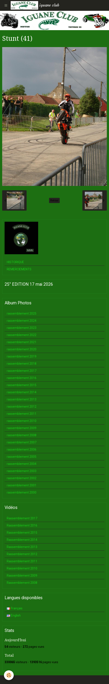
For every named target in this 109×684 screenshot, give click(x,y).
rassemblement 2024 (21, 320)
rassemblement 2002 (21, 478)
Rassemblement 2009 (22, 575)
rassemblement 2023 (21, 328)
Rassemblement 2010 (22, 568)
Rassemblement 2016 (22, 525)
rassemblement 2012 (21, 406)
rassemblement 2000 (21, 492)
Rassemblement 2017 (22, 518)
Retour (54, 200)
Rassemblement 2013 (22, 547)
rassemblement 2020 (21, 349)
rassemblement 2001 (21, 485)
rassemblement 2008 (21, 435)
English (14, 615)
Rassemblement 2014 (22, 539)
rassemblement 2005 (21, 456)
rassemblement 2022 (21, 335)
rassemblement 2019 (21, 356)
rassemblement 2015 (21, 385)
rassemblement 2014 (21, 392)
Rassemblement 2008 (22, 582)
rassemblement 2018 (21, 363)
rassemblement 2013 (21, 399)
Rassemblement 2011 (22, 561)
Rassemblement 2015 (22, 532)
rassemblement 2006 (21, 449)
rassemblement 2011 (21, 413)
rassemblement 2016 (21, 378)
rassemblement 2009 (21, 428)
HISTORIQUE (15, 262)
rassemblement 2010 (21, 421)
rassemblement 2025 (21, 313)
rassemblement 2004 (21, 464)
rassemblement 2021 (21, 342)
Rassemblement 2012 (22, 554)
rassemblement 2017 (21, 370)
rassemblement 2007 (21, 442)
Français (14, 608)
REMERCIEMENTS (19, 269)
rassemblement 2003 (21, 471)
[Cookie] (9, 675)
